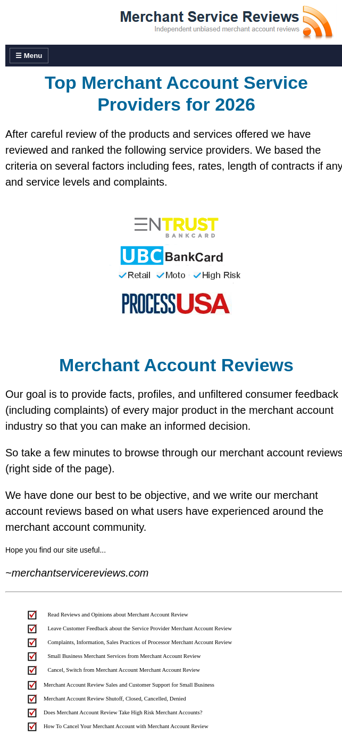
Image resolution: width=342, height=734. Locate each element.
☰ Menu (29, 56)
